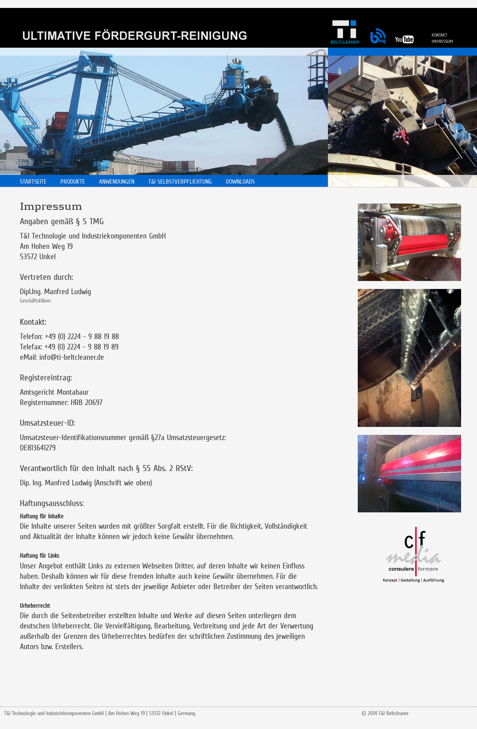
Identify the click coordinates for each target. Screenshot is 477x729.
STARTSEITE (33, 181)
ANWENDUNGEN (116, 181)
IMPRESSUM (442, 41)
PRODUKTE (72, 181)
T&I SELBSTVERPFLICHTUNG (180, 181)
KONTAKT (439, 35)
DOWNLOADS (240, 181)
